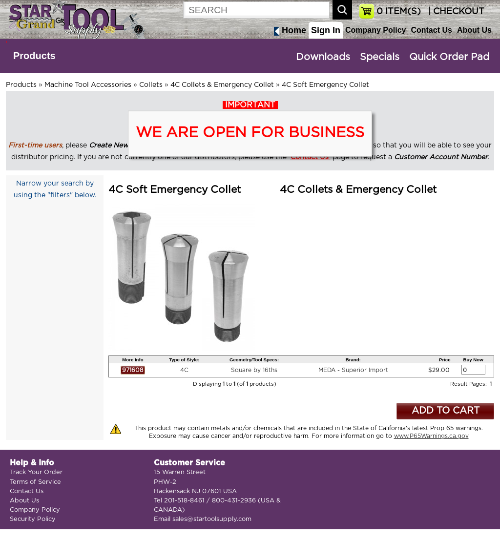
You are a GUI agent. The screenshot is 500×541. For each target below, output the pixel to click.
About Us (474, 30)
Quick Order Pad (449, 57)
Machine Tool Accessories (87, 85)
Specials (379, 57)
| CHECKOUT (455, 11)
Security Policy (33, 519)
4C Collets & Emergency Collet (222, 85)
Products (34, 55)
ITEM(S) (398, 11)
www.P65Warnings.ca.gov (431, 436)
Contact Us (431, 30)
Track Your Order (36, 472)
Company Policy (375, 30)
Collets (151, 85)
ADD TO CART (445, 411)
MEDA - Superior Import (353, 370)
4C (184, 370)
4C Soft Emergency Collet (325, 85)
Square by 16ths (254, 370)
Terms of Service (35, 482)
